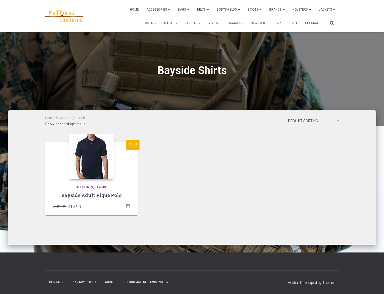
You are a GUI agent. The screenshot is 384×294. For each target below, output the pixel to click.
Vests (214, 23)
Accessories (158, 9)
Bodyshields (228, 9)
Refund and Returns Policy (146, 282)
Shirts (171, 23)
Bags (183, 9)
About (110, 282)
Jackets (327, 9)
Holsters (301, 9)
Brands (277, 9)
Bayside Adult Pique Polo (91, 195)
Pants (150, 23)
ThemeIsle (330, 283)
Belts (203, 9)
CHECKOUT (313, 23)
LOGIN (277, 23)
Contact (56, 282)
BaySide (61, 118)
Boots (255, 9)
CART (293, 23)
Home (134, 9)
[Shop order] (313, 122)
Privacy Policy (84, 282)
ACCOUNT (236, 23)
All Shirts (84, 187)
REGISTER (258, 23)
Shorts (193, 23)
